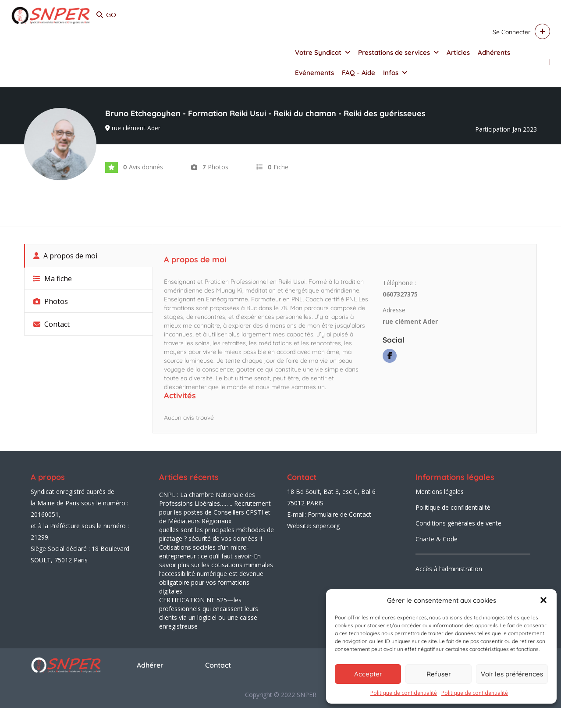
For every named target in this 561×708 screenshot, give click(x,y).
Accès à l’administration (448, 569)
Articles (458, 52)
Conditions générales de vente (458, 523)
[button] (543, 600)
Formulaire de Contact (339, 514)
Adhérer (150, 665)
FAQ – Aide (358, 72)
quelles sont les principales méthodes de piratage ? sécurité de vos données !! (216, 534)
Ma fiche (52, 278)
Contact (51, 324)
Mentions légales (439, 491)
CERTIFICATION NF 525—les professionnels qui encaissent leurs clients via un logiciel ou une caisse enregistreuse (208, 613)
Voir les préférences (512, 674)
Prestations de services (394, 52)
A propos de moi (65, 256)
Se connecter (511, 32)
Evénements (314, 72)
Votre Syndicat (318, 52)
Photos (50, 301)
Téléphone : (399, 283)
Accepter (368, 674)
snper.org (326, 526)
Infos (390, 72)
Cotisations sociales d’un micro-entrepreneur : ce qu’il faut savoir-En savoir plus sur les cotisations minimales (216, 556)
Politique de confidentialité (403, 693)
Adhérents (494, 52)
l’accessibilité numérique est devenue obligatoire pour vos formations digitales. (211, 582)
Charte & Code (436, 539)
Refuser (438, 674)
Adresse (394, 310)
